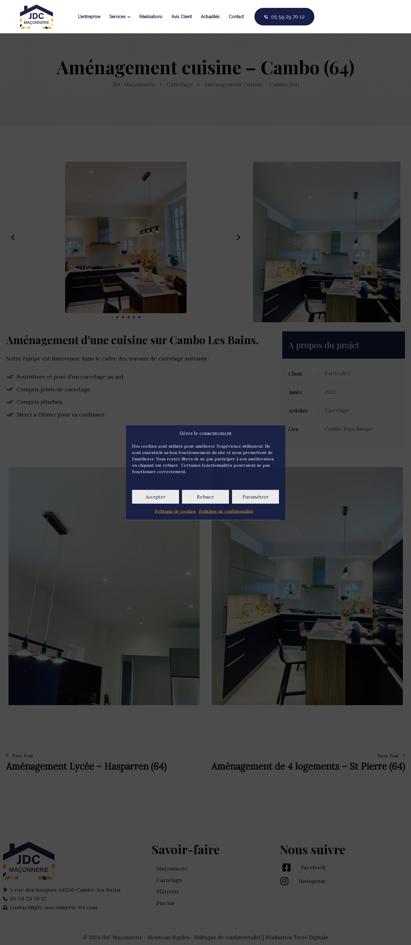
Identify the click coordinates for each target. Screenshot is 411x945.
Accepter (155, 496)
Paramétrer (255, 496)
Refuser (205, 496)
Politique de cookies (175, 511)
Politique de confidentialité (226, 511)
